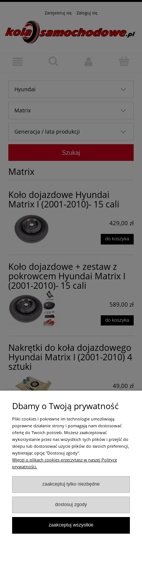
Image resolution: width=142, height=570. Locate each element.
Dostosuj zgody (71, 504)
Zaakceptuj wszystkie (70, 525)
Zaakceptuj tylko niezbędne (71, 484)
